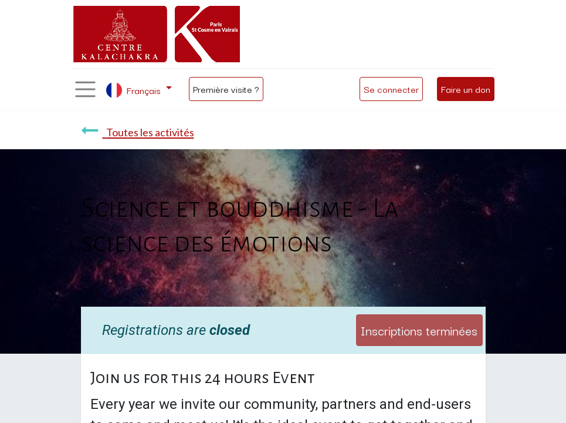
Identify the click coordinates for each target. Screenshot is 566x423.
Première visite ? (226, 89)
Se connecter (391, 89)
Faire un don (465, 89)
